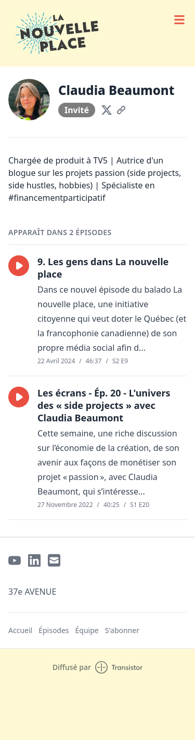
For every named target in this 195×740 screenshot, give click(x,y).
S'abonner (122, 630)
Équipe (87, 630)
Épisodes (53, 630)
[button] (18, 265)
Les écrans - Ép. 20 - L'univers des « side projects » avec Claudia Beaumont (104, 405)
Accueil (20, 630)
